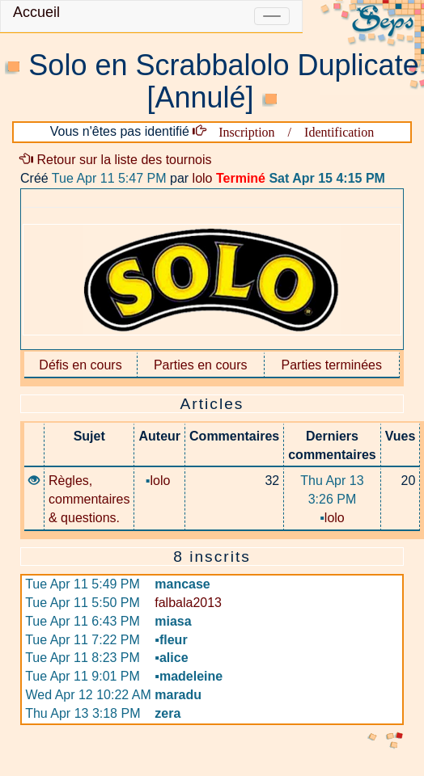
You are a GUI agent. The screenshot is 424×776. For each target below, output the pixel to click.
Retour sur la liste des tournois (116, 160)
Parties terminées (332, 365)
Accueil (36, 12)
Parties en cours (201, 365)
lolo (203, 178)
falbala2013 (188, 602)
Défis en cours (80, 365)
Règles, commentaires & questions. (89, 499)
